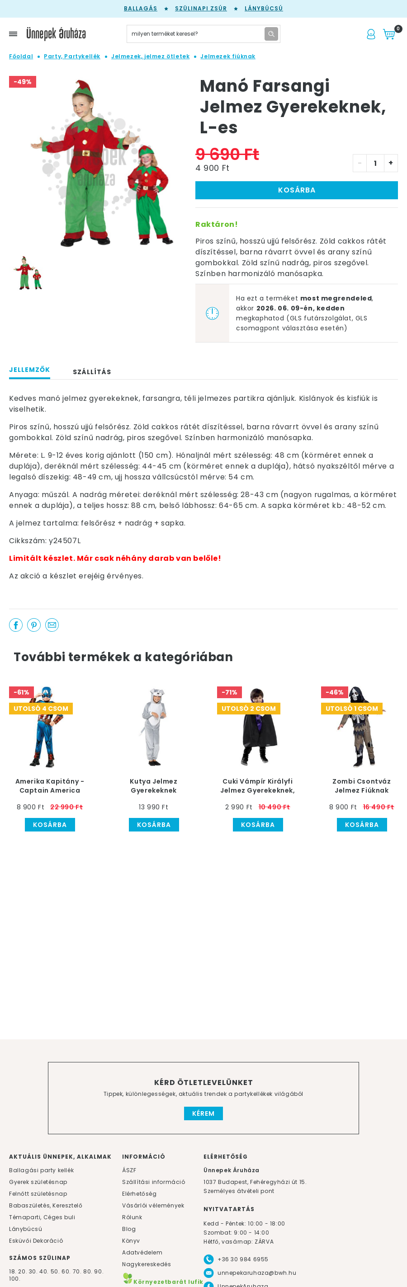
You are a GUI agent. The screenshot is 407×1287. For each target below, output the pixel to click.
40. (44, 1271)
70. (78, 1271)
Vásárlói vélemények (153, 1205)
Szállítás (92, 371)
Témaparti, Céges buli (42, 1217)
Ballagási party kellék (41, 1170)
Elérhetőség (139, 1194)
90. (99, 1271)
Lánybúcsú (264, 8)
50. (56, 1271)
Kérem (203, 1113)
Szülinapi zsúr (201, 8)
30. (33, 1271)
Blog (129, 1229)
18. (13, 1271)
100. (14, 1278)
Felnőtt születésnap (38, 1194)
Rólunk (132, 1217)
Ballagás (140, 8)
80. (88, 1271)
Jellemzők (29, 369)
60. (67, 1271)
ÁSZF (129, 1170)
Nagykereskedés (146, 1264)
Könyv (131, 1241)
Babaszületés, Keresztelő (45, 1205)
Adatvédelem (142, 1252)
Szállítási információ (153, 1182)
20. (22, 1271)
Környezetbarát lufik (163, 1282)
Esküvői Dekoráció (36, 1241)
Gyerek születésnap (38, 1182)
